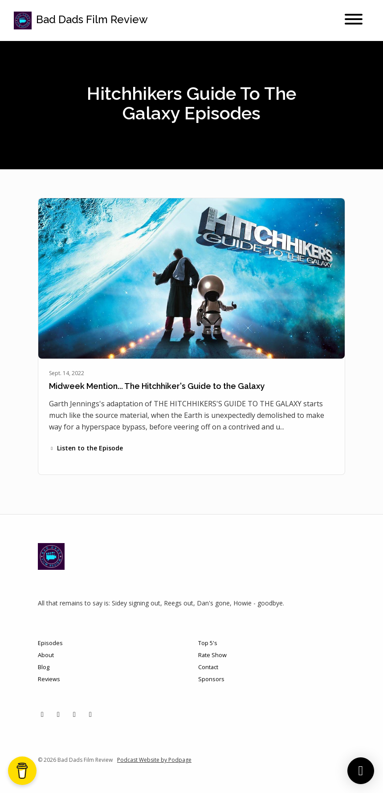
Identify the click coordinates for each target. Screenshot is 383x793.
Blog (43, 667)
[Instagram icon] (58, 714)
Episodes (50, 643)
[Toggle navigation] (353, 20)
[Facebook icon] (74, 714)
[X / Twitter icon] (42, 714)
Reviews (49, 679)
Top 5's (207, 643)
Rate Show (212, 655)
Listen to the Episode (86, 448)
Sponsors (211, 679)
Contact (208, 667)
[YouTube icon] (90, 714)
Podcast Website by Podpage (154, 760)
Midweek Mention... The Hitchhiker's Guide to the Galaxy (157, 386)
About (46, 655)
